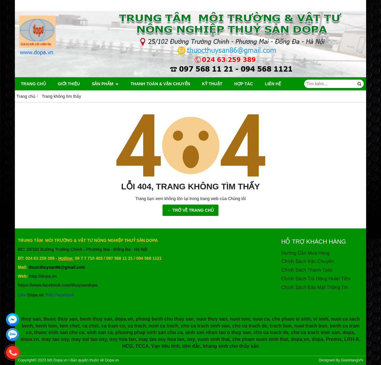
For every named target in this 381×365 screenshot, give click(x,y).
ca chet (90, 325)
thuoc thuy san (60, 318)
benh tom (46, 325)
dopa (348, 332)
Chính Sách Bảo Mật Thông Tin (314, 287)
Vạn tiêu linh (165, 346)
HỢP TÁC (243, 83)
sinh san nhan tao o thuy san (218, 332)
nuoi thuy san (211, 318)
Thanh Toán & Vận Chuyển (160, 83)
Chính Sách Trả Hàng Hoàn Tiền (315, 278)
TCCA (142, 346)
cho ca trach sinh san (205, 325)
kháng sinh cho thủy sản (231, 346)
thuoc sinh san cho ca (59, 332)
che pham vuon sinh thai (260, 339)
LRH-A (351, 339)
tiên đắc (191, 346)
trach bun (280, 325)
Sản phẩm (105, 83)
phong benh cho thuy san (165, 318)
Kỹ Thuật (212, 83)
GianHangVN (352, 360)
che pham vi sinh (291, 318)
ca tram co (113, 325)
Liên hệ (273, 83)
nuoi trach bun (310, 325)
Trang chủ (33, 83)
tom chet (69, 325)
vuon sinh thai (213, 339)
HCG (127, 346)
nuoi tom (240, 318)
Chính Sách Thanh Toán (306, 270)
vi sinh (320, 318)
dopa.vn (124, 318)
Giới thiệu (69, 83)
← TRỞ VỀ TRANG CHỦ (190, 210)
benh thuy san (96, 318)
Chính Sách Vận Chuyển (307, 261)
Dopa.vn (35, 295)
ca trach (137, 325)
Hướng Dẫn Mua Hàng (305, 253)
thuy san (31, 318)
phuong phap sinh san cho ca (149, 332)
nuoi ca (261, 318)
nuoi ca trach (163, 325)
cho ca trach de (249, 325)
